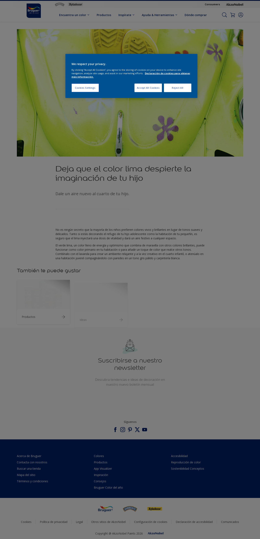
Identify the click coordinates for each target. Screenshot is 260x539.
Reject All (177, 87)
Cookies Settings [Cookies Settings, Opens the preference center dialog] (85, 87)
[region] (131, 76)
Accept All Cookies (148, 87)
